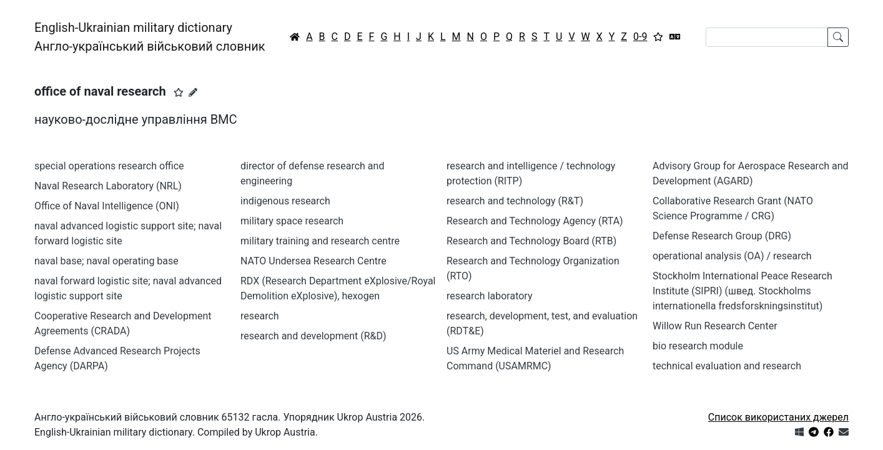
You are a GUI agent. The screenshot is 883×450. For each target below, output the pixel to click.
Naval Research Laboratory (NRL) (108, 186)
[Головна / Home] (295, 37)
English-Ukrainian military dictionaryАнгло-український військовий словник (149, 37)
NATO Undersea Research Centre (313, 261)
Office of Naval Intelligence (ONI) (106, 206)
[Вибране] (658, 37)
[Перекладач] (675, 37)
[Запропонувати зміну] (193, 93)
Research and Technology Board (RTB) (531, 241)
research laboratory (489, 296)
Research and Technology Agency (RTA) (534, 221)
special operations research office (109, 166)
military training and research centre (320, 241)
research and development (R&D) (313, 336)
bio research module (698, 346)
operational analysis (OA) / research (732, 256)
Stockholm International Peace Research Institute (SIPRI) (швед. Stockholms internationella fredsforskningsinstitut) (742, 291)
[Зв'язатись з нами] (844, 432)
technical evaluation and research (727, 366)
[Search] (767, 37)
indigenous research (285, 201)
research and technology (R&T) (514, 201)
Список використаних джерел (778, 417)
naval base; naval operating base (106, 261)
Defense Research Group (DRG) (722, 236)
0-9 (640, 36)
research (259, 316)
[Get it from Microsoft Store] (799, 432)
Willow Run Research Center (715, 326)
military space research (291, 221)
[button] (179, 92)
